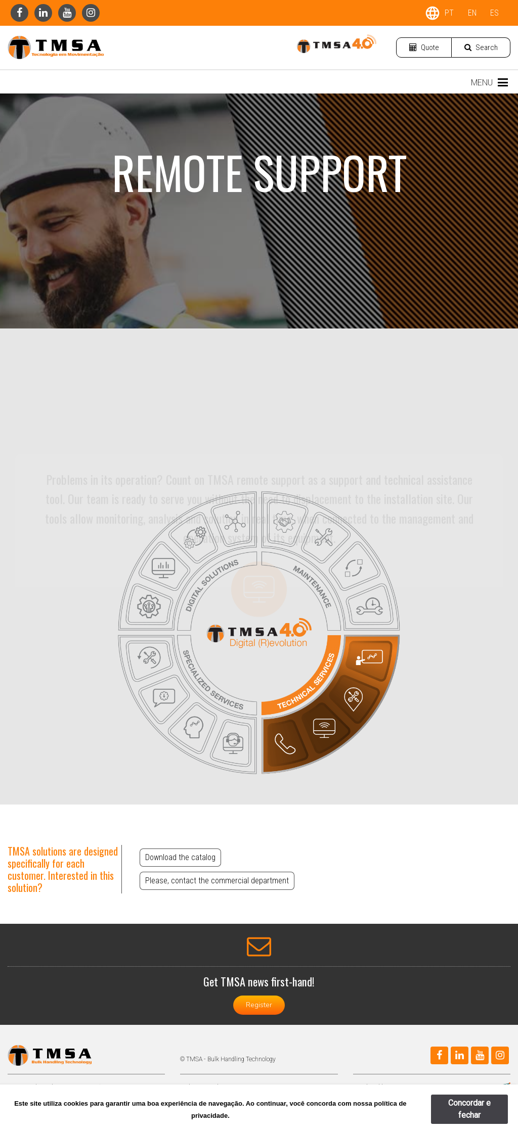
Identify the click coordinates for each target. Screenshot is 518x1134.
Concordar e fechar (469, 1109)
